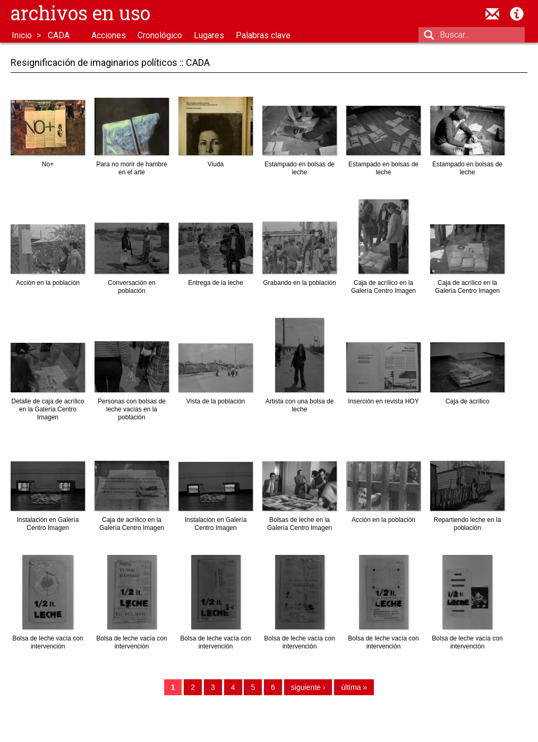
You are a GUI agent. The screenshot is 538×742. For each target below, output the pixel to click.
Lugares (209, 35)
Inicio (22, 35)
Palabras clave (263, 35)
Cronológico (160, 35)
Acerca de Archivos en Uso (516, 13)
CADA (59, 35)
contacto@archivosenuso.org (492, 13)
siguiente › (308, 687)
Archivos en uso (80, 13)
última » (354, 687)
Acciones (108, 35)
